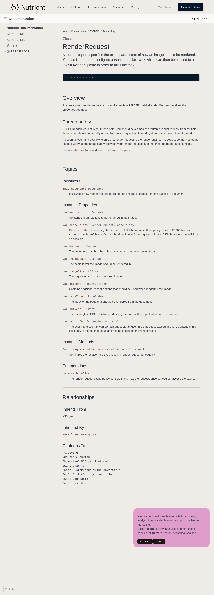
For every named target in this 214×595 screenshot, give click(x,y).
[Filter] (29, 589)
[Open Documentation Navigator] (5, 18)
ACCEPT (145, 541)
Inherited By (91, 443)
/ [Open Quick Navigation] (60, 589)
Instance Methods (96, 353)
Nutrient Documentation (92, 31)
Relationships (96, 413)
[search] (28, 589)
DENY (159, 541)
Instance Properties (97, 216)
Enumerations (92, 377)
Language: (195, 18)
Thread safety (94, 121)
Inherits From (92, 425)
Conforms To (91, 461)
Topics (87, 177)
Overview (91, 97)
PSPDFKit (112, 31)
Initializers (89, 188)
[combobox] (29, 589)
